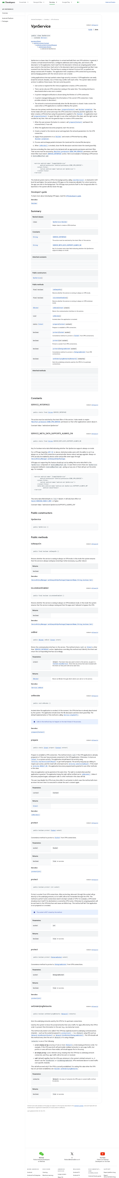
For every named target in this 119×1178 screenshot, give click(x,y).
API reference (7, 9)
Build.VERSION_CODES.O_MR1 (42, 501)
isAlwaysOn (57, 289)
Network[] (73, 359)
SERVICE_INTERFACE (54, 154)
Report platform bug (110, 1172)
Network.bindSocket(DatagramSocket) (69, 1035)
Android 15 (76, 1172)
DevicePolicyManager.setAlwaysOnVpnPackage (48, 459)
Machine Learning (48, 1175)
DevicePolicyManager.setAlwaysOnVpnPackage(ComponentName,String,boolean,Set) (62, 580)
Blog (80, 2)
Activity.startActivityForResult (44, 762)
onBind (55, 308)
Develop (46, 19)
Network (69, 1045)
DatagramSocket (64, 349)
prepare (55, 324)
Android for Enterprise (33, 1175)
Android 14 (76, 1175)
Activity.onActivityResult (79, 764)
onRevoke (56, 316)
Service (43, 38)
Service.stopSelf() (71, 715)
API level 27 (95, 434)
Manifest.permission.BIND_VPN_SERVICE (68, 151)
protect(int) (36, 871)
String (35, 237)
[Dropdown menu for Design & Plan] (44, 2)
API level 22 (95, 1006)
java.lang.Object (36, 41)
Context (62, 324)
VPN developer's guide (73, 196)
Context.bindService (60, 664)
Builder (80, 114)
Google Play (66, 2)
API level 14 (95, 25)
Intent (61, 308)
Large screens (62, 1174)
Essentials (22, 2)
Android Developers (36, 19)
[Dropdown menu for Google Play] (72, 2)
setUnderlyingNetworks (61, 359)
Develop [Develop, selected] (52, 2)
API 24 (50, 452)
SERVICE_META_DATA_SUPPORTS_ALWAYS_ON (67, 245)
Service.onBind (37, 688)
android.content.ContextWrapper (46, 45)
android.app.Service (45, 47)
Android (29, 1172)
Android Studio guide (94, 1176)
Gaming (45, 1172)
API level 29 (95, 544)
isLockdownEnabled (59, 298)
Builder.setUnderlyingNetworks (66, 1069)
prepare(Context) (68, 109)
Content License (78, 1106)
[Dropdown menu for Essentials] (28, 2)
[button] (12, 21)
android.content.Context (41, 43)
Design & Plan (37, 2)
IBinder (36, 308)
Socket (61, 332)
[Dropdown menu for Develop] (57, 2)
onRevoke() (43, 145)
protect (55, 332)
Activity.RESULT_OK (40, 766)
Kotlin (90, 30)
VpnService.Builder (60, 222)
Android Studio (110, 2)
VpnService (37, 278)
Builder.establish (85, 109)
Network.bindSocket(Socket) (42, 1035)
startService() (78, 180)
